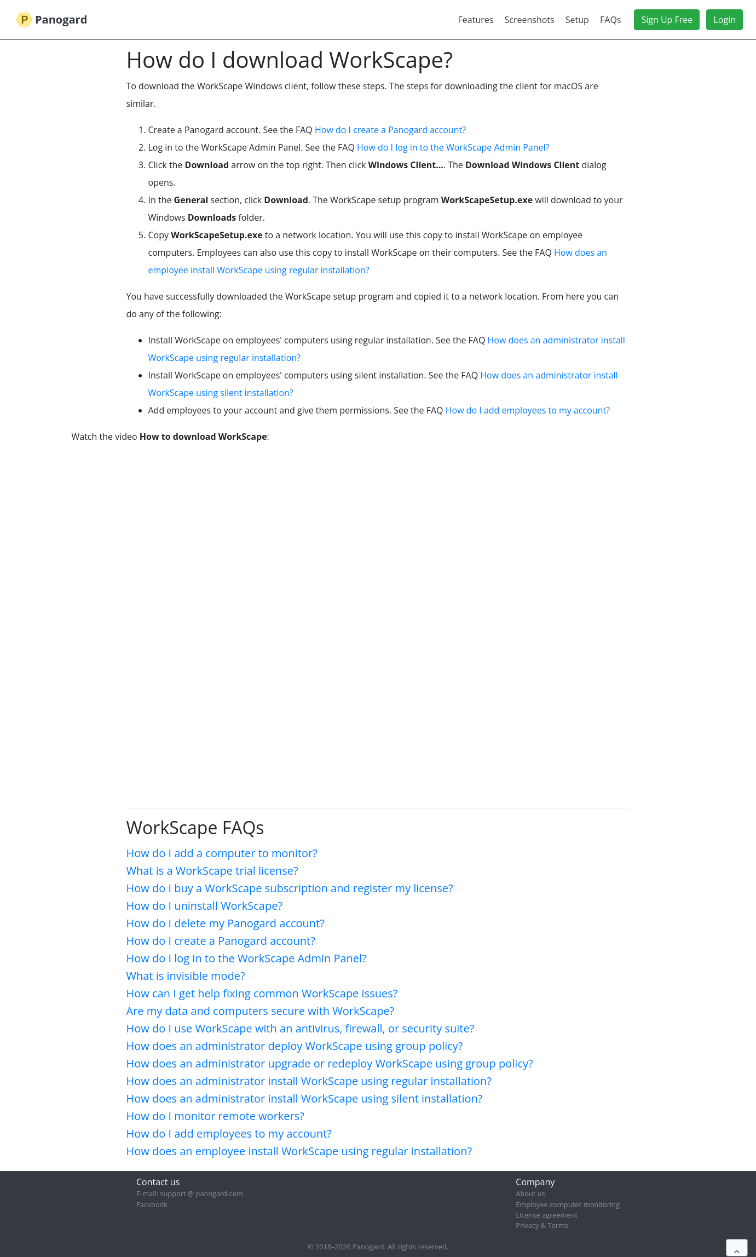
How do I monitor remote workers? (215, 1116)
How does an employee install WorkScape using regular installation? (299, 1151)
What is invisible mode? (185, 975)
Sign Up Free (666, 20)
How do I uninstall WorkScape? (204, 905)
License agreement (547, 1215)
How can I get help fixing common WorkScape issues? (262, 993)
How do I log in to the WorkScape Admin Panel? (453, 147)
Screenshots (530, 20)
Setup (577, 20)
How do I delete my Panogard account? (225, 923)
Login (724, 20)
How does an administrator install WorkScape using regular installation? (309, 1081)
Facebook (152, 1204)
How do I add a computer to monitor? (222, 853)
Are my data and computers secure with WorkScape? (260, 1010)
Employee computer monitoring (568, 1204)
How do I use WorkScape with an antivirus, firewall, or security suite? (300, 1028)
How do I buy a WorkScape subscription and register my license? (289, 888)
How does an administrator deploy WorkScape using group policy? (294, 1045)
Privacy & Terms (542, 1225)
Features (476, 20)
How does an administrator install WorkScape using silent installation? (304, 1098)
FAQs (610, 20)
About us (530, 1193)
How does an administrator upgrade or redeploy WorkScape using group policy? (329, 1063)
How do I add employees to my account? (528, 410)
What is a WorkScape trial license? (212, 870)
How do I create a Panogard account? (390, 130)
